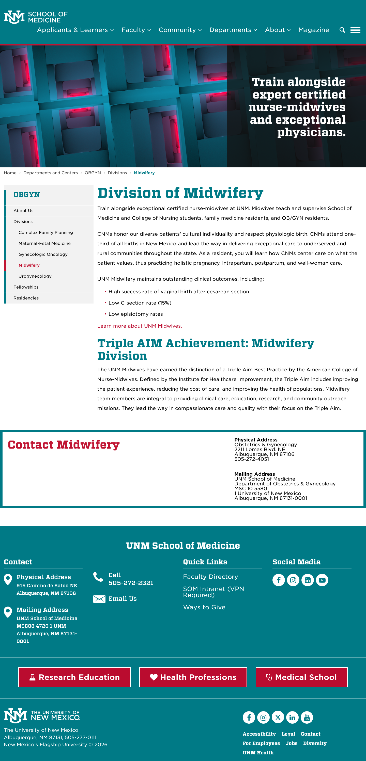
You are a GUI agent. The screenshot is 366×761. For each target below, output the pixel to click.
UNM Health (258, 753)
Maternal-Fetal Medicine (45, 244)
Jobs (292, 743)
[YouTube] (307, 717)
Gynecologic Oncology (43, 254)
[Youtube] (322, 580)
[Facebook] (278, 580)
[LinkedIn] (307, 580)
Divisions (117, 172)
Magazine (313, 30)
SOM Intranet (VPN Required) (213, 592)
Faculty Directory (210, 577)
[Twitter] (278, 717)
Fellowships (25, 287)
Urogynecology (35, 276)
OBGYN (93, 172)
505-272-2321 (131, 582)
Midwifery (144, 172)
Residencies (26, 298)
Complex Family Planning (46, 233)
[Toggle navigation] (355, 30)
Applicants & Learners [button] (75, 30)
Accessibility (259, 734)
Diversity (315, 743)
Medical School (301, 677)
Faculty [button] (136, 30)
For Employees (261, 743)
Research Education (74, 677)
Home (10, 172)
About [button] (278, 30)
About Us (23, 211)
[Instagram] (293, 580)
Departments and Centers (50, 172)
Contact (311, 734)
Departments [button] (233, 30)
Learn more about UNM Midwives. (139, 326)
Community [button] (180, 30)
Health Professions (193, 677)
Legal (288, 734)
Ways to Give (204, 607)
